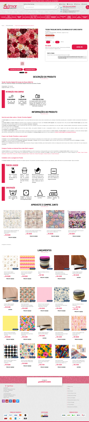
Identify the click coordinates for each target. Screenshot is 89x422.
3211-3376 (6, 397)
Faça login (32, 4)
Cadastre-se (85, 4)
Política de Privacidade (72, 395)
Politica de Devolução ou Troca (73, 400)
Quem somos (70, 4)
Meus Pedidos (63, 4)
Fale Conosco (77, 4)
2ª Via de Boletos (71, 404)
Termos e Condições (71, 397)
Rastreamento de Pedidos (72, 406)
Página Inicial (70, 386)
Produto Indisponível (12, 219)
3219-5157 (66, 9)
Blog (68, 388)
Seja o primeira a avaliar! (49, 37)
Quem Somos (70, 390)
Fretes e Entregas (71, 402)
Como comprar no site (72, 393)
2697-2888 (6, 391)
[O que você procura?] (55, 7)
